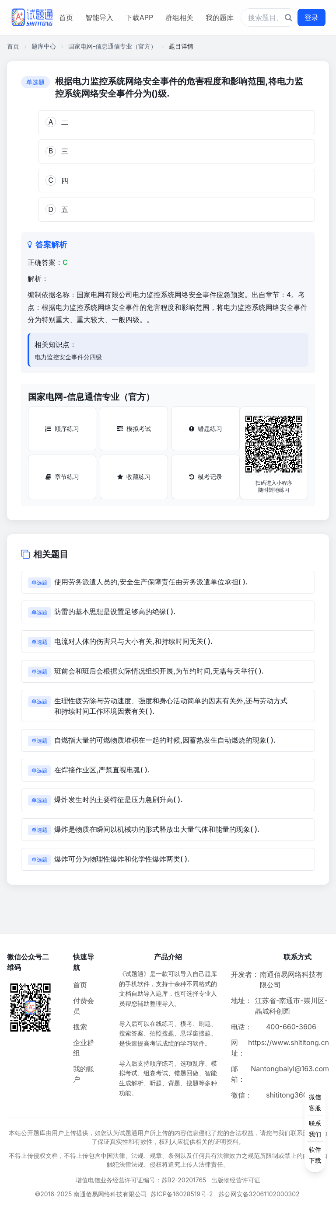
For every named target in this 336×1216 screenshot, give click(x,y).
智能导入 (99, 17)
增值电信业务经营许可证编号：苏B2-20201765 (141, 1180)
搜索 (80, 1026)
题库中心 (44, 46)
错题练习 (205, 428)
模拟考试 (134, 428)
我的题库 (220, 17)
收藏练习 (134, 476)
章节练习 (62, 476)
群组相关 (179, 17)
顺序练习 (62, 428)
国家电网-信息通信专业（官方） (112, 46)
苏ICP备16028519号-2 (181, 1194)
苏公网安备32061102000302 (259, 1194)
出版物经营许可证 (235, 1180)
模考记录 (205, 476)
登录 (311, 17)
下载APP (139, 17)
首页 (66, 17)
